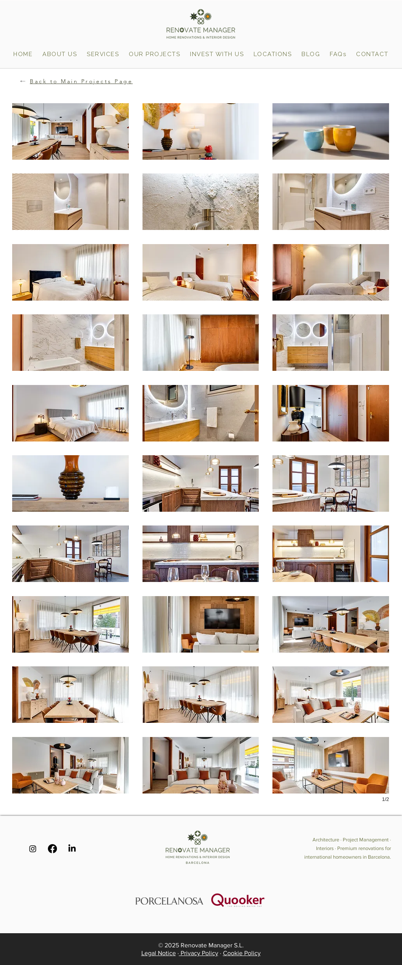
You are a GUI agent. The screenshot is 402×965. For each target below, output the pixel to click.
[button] (272, 54)
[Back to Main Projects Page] (73, 81)
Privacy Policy (198, 953)
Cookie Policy (242, 953)
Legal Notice (158, 953)
